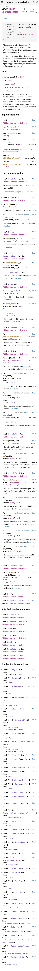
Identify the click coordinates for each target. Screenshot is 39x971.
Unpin (10, 642)
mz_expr (5, 6)
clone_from (8, 217)
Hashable (16, 771)
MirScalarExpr (28, 144)
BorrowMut (17, 686)
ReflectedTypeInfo (17, 339)
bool (28, 27)
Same (14, 853)
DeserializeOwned (20, 946)
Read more (29, 192)
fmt (7, 238)
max (4, 376)
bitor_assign (12, 185)
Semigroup (8, 860)
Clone (11, 197)
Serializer (14, 582)
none (12, 127)
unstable (27, 215)
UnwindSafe (13, 656)
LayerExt (16, 803)
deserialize (11, 263)
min (4, 395)
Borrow (15, 678)
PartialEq (13, 434)
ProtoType (20, 842)
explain (13, 133)
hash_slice (11, 304)
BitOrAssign (14, 179)
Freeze (10, 615)
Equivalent (21, 742)
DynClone (16, 733)
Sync (9, 635)
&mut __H (14, 293)
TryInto (19, 892)
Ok (16, 577)
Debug (11, 232)
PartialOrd (14, 473)
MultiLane (12, 908)
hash (8, 291)
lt (4, 500)
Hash (10, 284)
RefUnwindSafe (14, 621)
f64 (7, 167)
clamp (5, 415)
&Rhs (12, 458)
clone (8, 204)
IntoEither (17, 792)
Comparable (21, 720)
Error (24, 268)
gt (4, 533)
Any (13, 669)
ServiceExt (17, 868)
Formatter (7, 241)
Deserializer (15, 272)
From (14, 755)
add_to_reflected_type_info (16, 336)
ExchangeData (17, 957)
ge (4, 549)
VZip (17, 903)
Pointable (17, 829)
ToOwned (16, 872)
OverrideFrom (9, 813)
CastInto (19, 697)
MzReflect (13, 327)
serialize (10, 572)
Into (17, 784)
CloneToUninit (19, 709)
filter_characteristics (14, 142)
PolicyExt (17, 834)
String (6, 136)
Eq (8, 594)
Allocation (16, 918)
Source (4, 18)
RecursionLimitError (12, 152)
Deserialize (9, 256)
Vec (18, 144)
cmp (7, 358)
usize (30, 34)
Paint (14, 821)
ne (4, 456)
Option (6, 485)
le (4, 515)
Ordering (7, 363)
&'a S (17, 860)
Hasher (19, 291)
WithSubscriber (20, 912)
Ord (10, 351)
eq (7, 441)
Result (6, 149)
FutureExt (17, 767)
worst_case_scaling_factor (16, 164)
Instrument (17, 780)
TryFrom (19, 881)
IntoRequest (18, 796)
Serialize (13, 566)
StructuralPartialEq (18, 601)
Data (13, 927)
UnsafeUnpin (13, 649)
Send (9, 628)
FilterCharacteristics (18, 2)
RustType (11, 849)
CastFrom (11, 705)
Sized (13, 315)
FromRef (16, 759)
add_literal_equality (13, 158)
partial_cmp (11, 480)
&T (26, 813)
